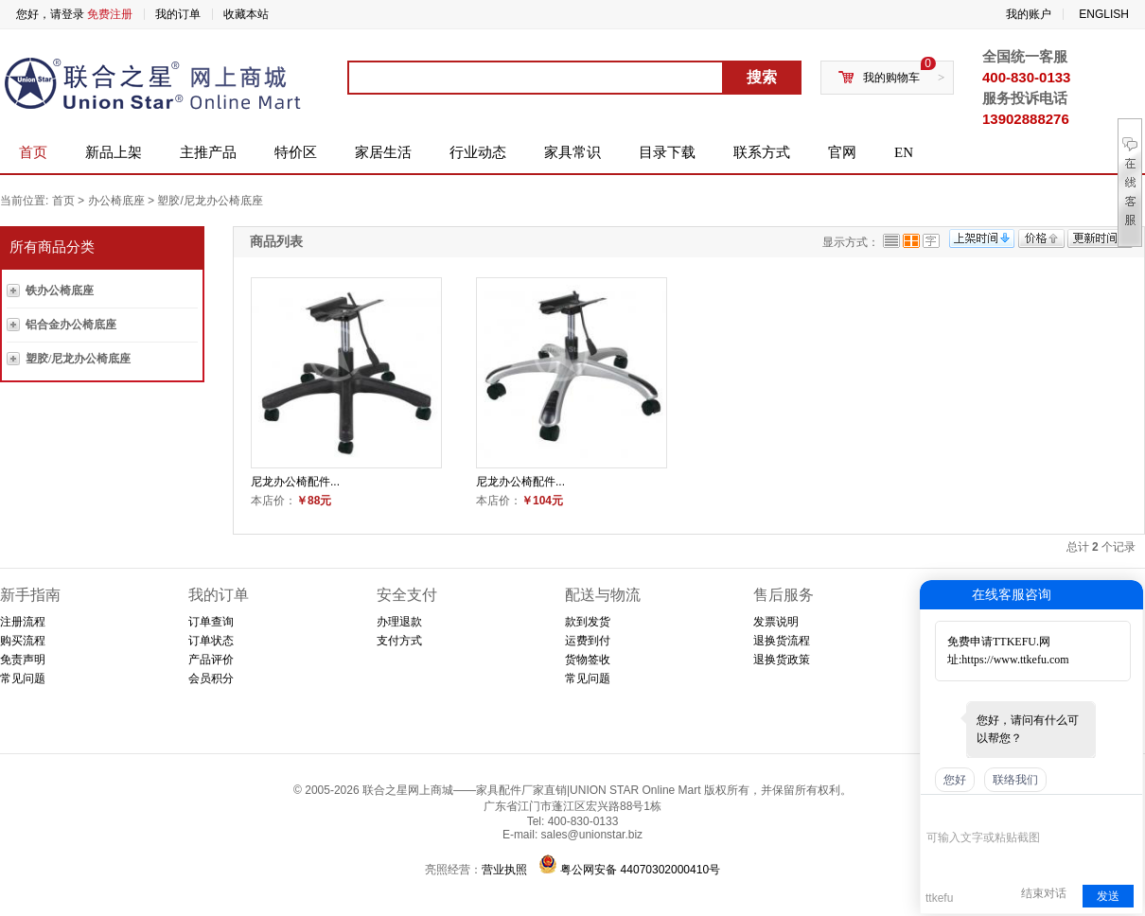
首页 (33, 152)
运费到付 (587, 640)
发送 (1108, 896)
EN (903, 152)
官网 (842, 152)
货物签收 (587, 659)
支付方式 (399, 640)
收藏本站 (246, 14)
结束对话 (1043, 893)
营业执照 (504, 869)
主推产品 (208, 152)
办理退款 (399, 621)
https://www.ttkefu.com (1014, 659)
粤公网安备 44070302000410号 (640, 869)
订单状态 (211, 640)
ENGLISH (1104, 14)
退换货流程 (781, 640)
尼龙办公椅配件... (295, 481)
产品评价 (211, 659)
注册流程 (22, 621)
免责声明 (22, 659)
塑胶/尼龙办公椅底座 (209, 200)
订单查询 (211, 621)
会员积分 (211, 678)
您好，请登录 (50, 14)
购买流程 (22, 640)
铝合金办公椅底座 (71, 324)
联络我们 (1015, 779)
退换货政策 (781, 659)
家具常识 (572, 152)
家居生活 (383, 152)
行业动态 (477, 152)
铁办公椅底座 (60, 290)
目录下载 (667, 152)
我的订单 (178, 14)
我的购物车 (891, 77)
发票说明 (776, 621)
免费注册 (109, 14)
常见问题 (22, 678)
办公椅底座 (116, 200)
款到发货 (587, 621)
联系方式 (761, 152)
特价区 (295, 152)
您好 (954, 779)
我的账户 (1028, 14)
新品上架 (113, 152)
